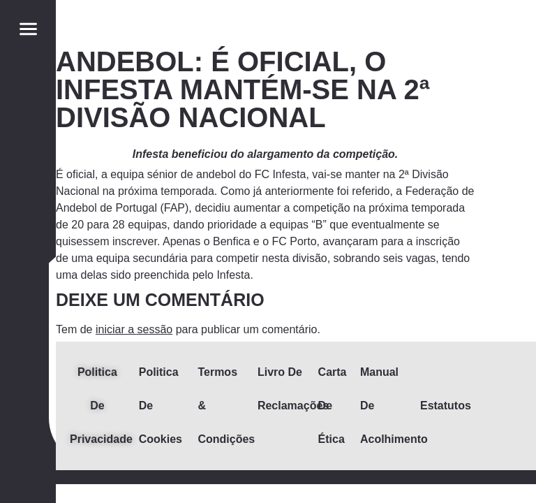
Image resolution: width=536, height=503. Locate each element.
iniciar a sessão (134, 329)
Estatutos (445, 405)
